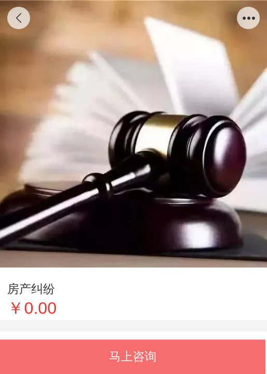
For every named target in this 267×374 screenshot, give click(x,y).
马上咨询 (133, 356)
